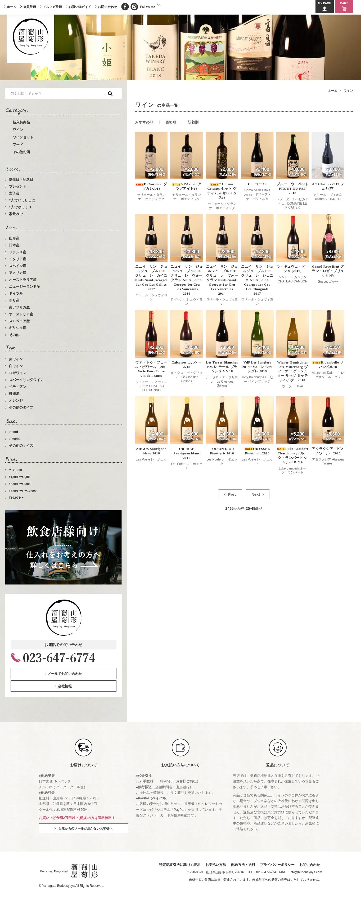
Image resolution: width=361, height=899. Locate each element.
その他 (14, 335)
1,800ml (15, 439)
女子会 (14, 193)
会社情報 (65, 686)
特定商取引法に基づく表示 (179, 865)
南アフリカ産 (19, 307)
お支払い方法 (215, 865)
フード (18, 145)
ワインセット (23, 137)
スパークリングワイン (26, 380)
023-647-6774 (266, 872)
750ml (13, 432)
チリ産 (14, 300)
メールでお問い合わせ (65, 674)
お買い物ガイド (80, 7)
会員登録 (29, 7)
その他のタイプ (21, 407)
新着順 (193, 122)
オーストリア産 (21, 314)
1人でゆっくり (20, 207)
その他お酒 (21, 152)
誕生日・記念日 (21, 179)
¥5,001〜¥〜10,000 (23, 491)
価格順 (170, 122)
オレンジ (16, 400)
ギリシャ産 (17, 328)
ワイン (18, 130)
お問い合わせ (107, 7)
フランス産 (17, 252)
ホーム (11, 7)
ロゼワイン (17, 373)
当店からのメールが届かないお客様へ (85, 828)
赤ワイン (16, 359)
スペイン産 (17, 266)
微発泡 (14, 394)
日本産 (14, 245)
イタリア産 (17, 259)
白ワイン (16, 366)
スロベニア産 (19, 321)
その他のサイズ (21, 446)
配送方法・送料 (243, 865)
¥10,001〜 (16, 497)
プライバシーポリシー (277, 865)
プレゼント (17, 186)
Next (255, 494)
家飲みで (16, 214)
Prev (232, 494)
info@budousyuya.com (306, 872)
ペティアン (17, 387)
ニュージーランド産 (24, 287)
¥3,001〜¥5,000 (20, 484)
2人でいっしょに (22, 200)
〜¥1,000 (15, 470)
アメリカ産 (17, 273)
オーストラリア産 (23, 280)
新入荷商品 (21, 122)
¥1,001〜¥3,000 (20, 477)
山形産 (14, 238)
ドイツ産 (16, 293)
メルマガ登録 (52, 7)
